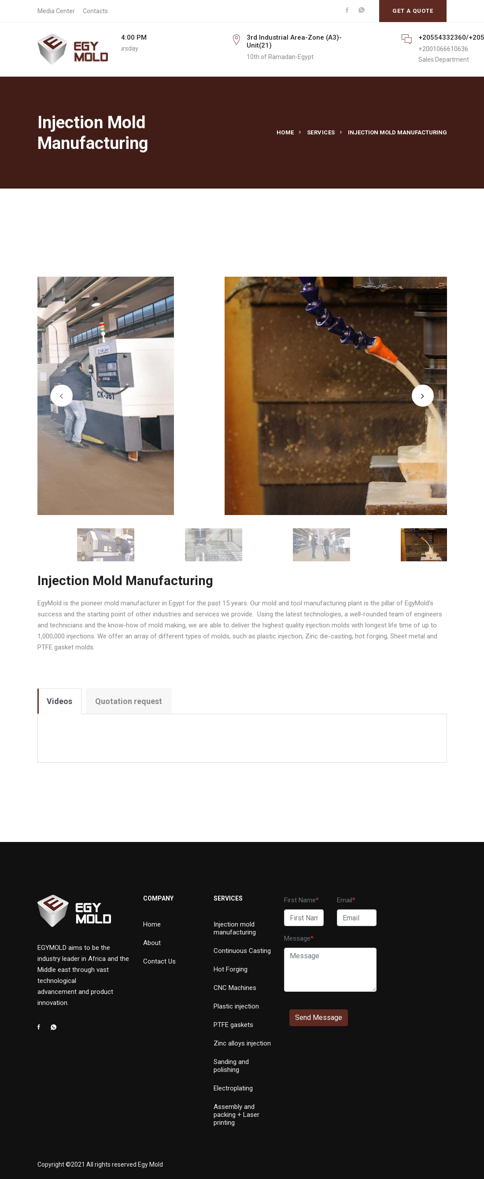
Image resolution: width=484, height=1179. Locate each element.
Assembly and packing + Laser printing (236, 1115)
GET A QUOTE (412, 10)
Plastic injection (236, 1006)
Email (344, 900)
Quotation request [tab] (128, 701)
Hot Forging (231, 969)
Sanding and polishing (231, 1066)
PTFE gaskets (233, 1025)
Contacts (95, 11)
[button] (62, 396)
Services (321, 132)
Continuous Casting (242, 951)
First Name (300, 900)
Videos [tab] (59, 701)
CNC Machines (235, 988)
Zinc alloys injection (242, 1043)
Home (285, 132)
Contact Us (159, 961)
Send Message (318, 1017)
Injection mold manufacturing (235, 928)
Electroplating (233, 1088)
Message (297, 938)
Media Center (56, 11)
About (152, 943)
